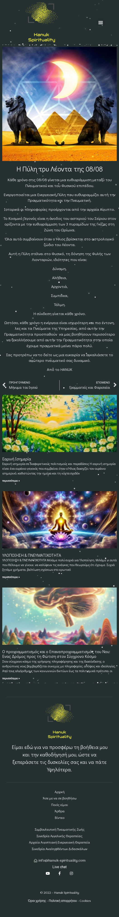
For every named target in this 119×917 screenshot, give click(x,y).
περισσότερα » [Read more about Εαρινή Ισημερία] (11, 480)
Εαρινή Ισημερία (16, 459)
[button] (100, 22)
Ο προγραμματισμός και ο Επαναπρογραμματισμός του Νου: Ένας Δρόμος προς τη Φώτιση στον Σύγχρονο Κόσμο (56, 654)
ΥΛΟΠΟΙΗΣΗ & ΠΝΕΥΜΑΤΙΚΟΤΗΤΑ (31, 555)
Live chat (59, 867)
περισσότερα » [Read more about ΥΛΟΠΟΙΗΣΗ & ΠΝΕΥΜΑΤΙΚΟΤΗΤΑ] (11, 577)
